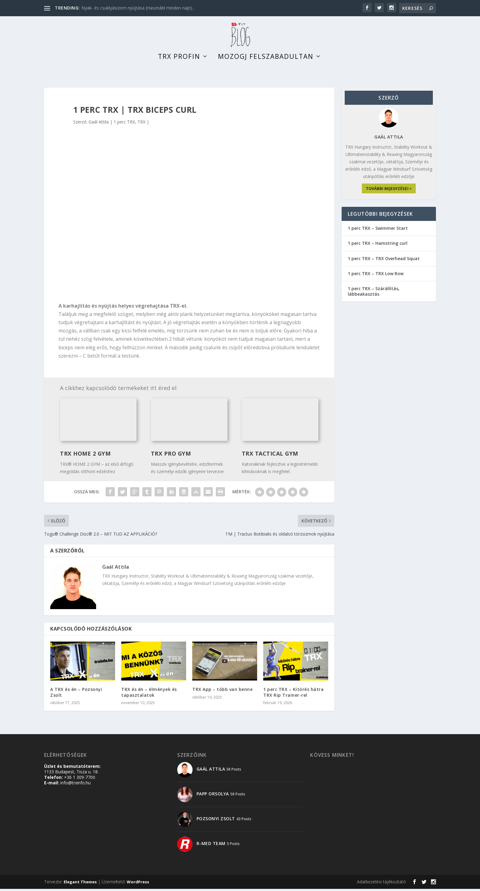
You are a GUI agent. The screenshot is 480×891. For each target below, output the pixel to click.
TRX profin (179, 59)
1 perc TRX (124, 124)
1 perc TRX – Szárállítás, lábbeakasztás (373, 293)
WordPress (138, 884)
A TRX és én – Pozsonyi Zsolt (76, 694)
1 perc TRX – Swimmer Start (378, 230)
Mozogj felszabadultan (265, 59)
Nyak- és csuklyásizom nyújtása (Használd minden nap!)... (138, 8)
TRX (141, 124)
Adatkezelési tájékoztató (381, 884)
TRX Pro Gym (171, 456)
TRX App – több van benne (222, 692)
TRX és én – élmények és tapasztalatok (149, 694)
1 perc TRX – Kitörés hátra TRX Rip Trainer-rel (293, 694)
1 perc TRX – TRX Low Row (375, 276)
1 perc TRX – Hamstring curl (377, 245)
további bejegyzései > (389, 190)
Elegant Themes (80, 884)
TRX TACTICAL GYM (270, 456)
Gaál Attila (98, 124)
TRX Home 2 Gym (85, 456)
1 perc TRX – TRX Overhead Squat (384, 261)
